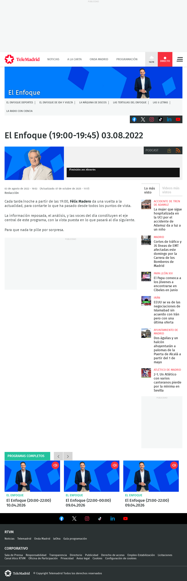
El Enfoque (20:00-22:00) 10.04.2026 (32, 476)
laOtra (56, 538)
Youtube (178, 119)
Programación (127, 59)
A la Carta (74, 59)
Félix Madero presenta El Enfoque (34, 163)
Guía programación (75, 538)
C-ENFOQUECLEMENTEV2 (93, 82)
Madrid (159, 237)
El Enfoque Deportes (19, 102)
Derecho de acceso (113, 555)
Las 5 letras (160, 102)
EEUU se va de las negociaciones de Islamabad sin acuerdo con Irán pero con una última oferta (146, 301)
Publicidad (91, 555)
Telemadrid (24, 538)
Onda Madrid (99, 59)
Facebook (134, 119)
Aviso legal (83, 558)
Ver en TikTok (100, 519)
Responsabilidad (36, 555)
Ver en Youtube (125, 518)
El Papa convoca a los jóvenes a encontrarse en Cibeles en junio (146, 276)
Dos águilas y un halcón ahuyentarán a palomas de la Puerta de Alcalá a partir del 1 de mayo (146, 333)
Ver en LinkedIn (112, 518)
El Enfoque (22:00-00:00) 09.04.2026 (91, 476)
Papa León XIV (163, 273)
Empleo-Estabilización (141, 555)
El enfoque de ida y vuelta (56, 102)
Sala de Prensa (14, 555)
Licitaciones (165, 555)
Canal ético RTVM (15, 558)
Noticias (53, 59)
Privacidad (67, 558)
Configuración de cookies (120, 558)
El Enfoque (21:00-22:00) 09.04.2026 (151, 476)
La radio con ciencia (19, 111)
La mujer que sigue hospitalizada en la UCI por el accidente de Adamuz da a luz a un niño (146, 204)
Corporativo (16, 548)
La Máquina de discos (93, 102)
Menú (179, 59)
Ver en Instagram (87, 518)
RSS (178, 150)
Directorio (76, 555)
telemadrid (17, 573)
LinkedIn (169, 119)
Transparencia (58, 555)
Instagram (151, 119)
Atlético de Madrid (167, 369)
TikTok (160, 119)
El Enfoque (15, 495)
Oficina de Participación (43, 558)
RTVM (9, 532)
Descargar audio (169, 150)
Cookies (97, 558)
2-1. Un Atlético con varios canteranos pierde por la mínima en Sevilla (146, 373)
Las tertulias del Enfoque (129, 102)
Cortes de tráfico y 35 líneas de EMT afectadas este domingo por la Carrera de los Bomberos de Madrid (146, 240)
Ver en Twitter (74, 519)
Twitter (143, 119)
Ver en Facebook (61, 519)
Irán (157, 297)
